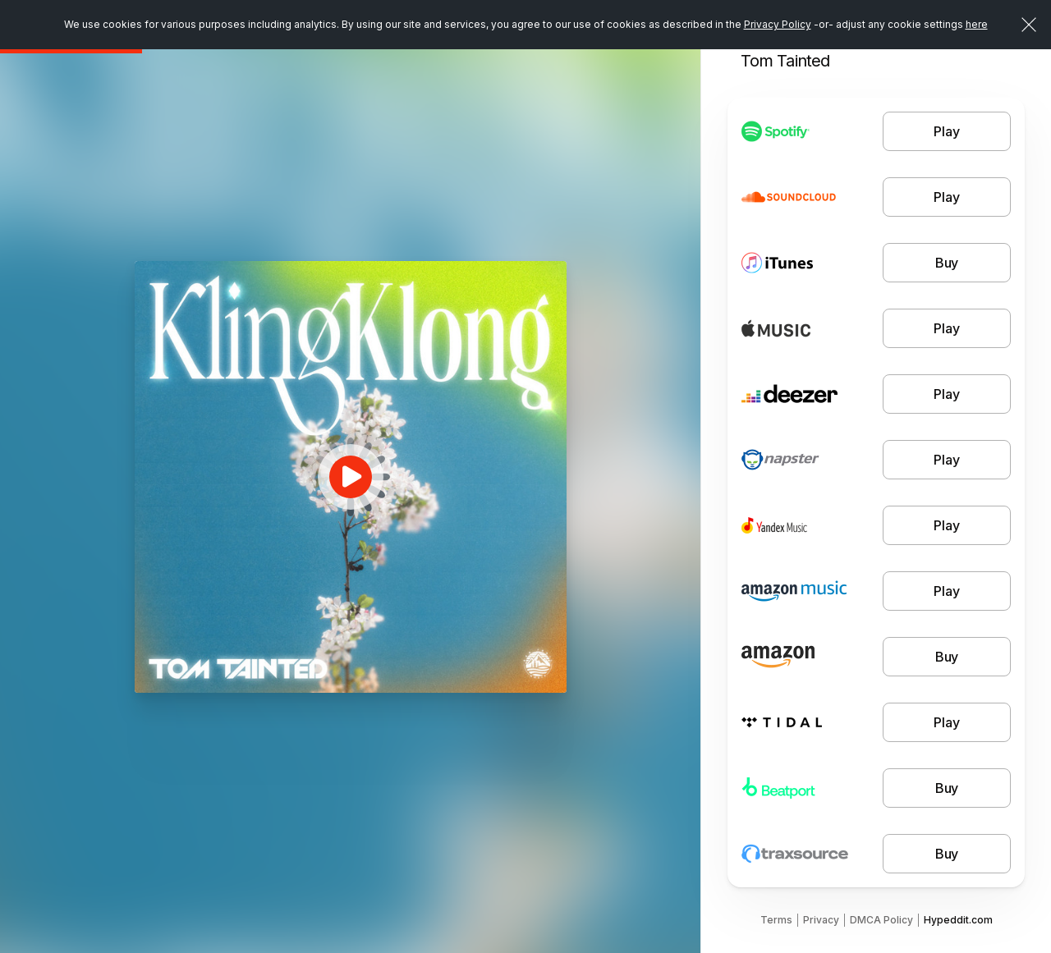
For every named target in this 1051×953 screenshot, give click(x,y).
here (977, 24)
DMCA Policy (881, 920)
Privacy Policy (777, 24)
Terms (776, 920)
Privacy (821, 920)
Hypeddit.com (958, 920)
